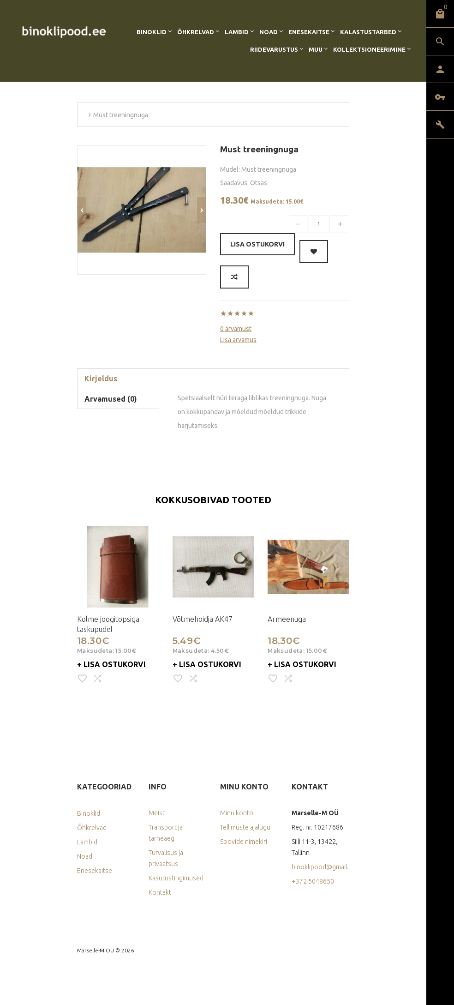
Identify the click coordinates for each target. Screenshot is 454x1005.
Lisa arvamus (238, 339)
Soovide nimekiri (243, 841)
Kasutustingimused (176, 878)
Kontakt (160, 892)
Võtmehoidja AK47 (203, 619)
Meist (157, 813)
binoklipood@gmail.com (320, 867)
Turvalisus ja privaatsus (166, 858)
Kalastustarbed (368, 32)
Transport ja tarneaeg (166, 833)
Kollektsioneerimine (369, 49)
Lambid (237, 32)
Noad (268, 32)
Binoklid (152, 32)
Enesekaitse (308, 32)
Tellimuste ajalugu (245, 827)
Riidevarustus (274, 49)
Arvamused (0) (110, 399)
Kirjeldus (100, 378)
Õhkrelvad (195, 32)
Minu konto (236, 813)
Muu (316, 49)
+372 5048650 (313, 881)
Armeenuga (287, 619)
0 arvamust (235, 328)
